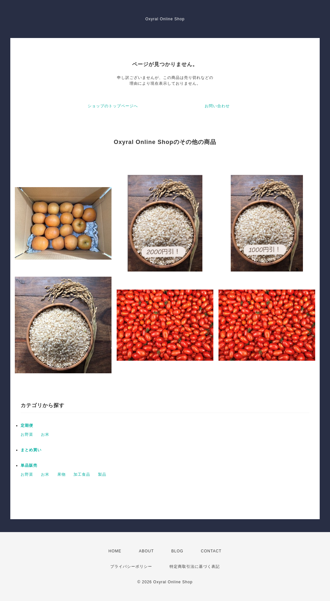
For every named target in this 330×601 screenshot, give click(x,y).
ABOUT (146, 551)
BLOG (177, 551)
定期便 (27, 425)
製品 (102, 474)
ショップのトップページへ (113, 106)
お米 (45, 434)
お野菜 (27, 434)
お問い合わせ (217, 106)
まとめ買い (31, 450)
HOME (115, 551)
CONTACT (211, 551)
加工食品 (81, 474)
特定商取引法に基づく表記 (195, 566)
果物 (61, 474)
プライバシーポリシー (131, 566)
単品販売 (29, 465)
